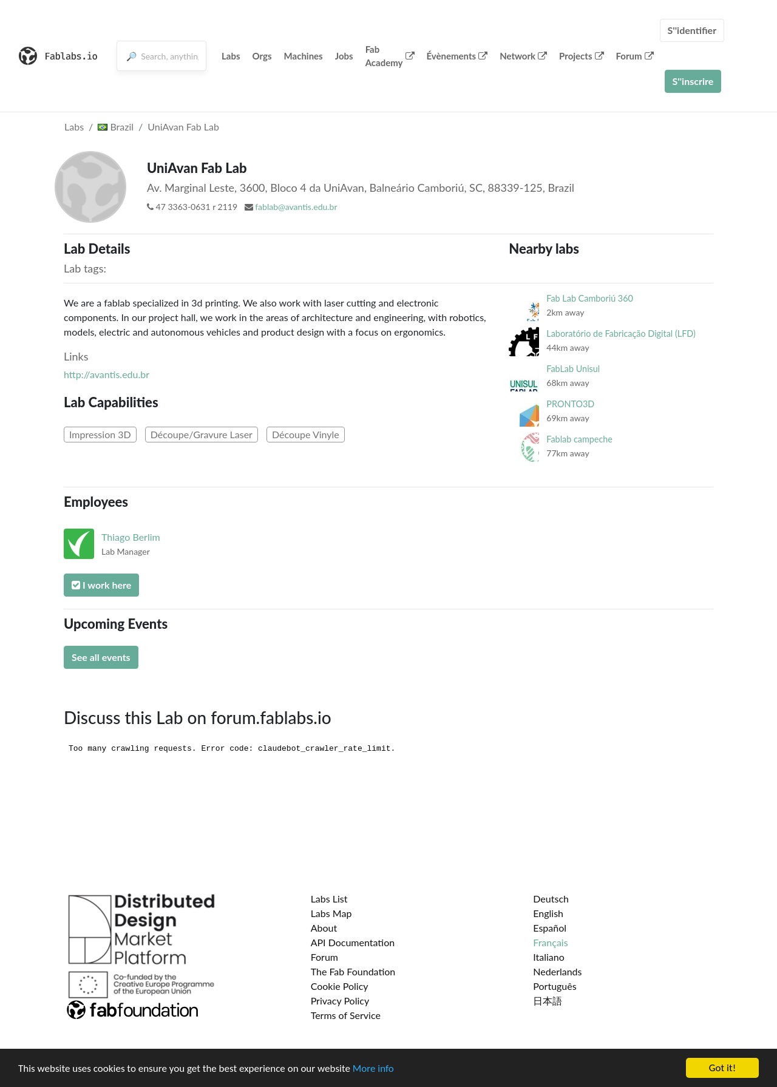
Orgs (262, 55)
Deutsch (551, 898)
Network (523, 55)
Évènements (457, 55)
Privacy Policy (340, 1000)
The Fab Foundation (353, 971)
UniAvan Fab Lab (183, 126)
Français (550, 942)
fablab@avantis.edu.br (296, 206)
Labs (231, 55)
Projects (581, 55)
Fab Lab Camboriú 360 (589, 298)
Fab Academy (390, 56)
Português (554, 986)
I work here (101, 585)
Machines (303, 55)
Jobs (344, 55)
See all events (101, 657)
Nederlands (557, 971)
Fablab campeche (579, 439)
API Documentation (353, 942)
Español (549, 927)
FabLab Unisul (573, 369)
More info (373, 1068)
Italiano (549, 957)
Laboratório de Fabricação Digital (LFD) (620, 333)
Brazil (116, 126)
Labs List (329, 898)
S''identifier (692, 30)
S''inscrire (693, 81)
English (548, 913)
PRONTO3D (570, 404)
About (324, 927)
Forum (635, 55)
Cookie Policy (339, 986)
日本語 (547, 1000)
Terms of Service (346, 1015)
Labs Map (331, 913)
